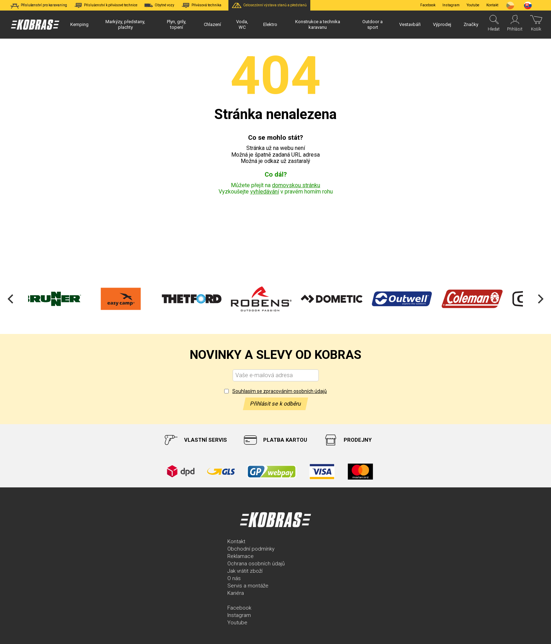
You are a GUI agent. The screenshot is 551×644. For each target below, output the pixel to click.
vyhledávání (264, 191)
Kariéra (235, 593)
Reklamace (240, 556)
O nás (234, 578)
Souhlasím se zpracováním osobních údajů (279, 391)
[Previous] (11, 299)
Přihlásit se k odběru (275, 403)
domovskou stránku (296, 185)
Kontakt (236, 541)
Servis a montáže (247, 586)
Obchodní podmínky (250, 549)
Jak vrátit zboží (244, 571)
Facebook (427, 5)
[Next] (539, 299)
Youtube (473, 5)
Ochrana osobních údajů (256, 563)
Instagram (451, 5)
